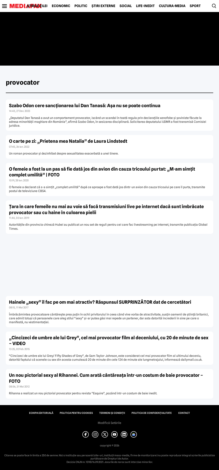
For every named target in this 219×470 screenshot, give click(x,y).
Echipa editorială (41, 412)
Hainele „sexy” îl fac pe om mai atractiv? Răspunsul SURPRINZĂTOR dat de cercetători (100, 302)
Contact (184, 412)
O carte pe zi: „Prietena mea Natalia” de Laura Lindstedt (68, 141)
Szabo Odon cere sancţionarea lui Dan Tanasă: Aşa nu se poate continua (84, 105)
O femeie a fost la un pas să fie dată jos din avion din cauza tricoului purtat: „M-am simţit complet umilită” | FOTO (102, 171)
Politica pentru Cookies (76, 412)
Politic (80, 6)
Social (126, 6)
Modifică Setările (109, 423)
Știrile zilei (37, 6)
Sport (195, 6)
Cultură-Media (172, 6)
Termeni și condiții (112, 412)
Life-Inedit (145, 6)
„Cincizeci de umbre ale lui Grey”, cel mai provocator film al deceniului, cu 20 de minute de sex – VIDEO (108, 340)
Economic (61, 6)
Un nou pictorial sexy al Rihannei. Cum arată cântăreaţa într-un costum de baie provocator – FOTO (106, 378)
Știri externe (103, 6)
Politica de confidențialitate (152, 412)
